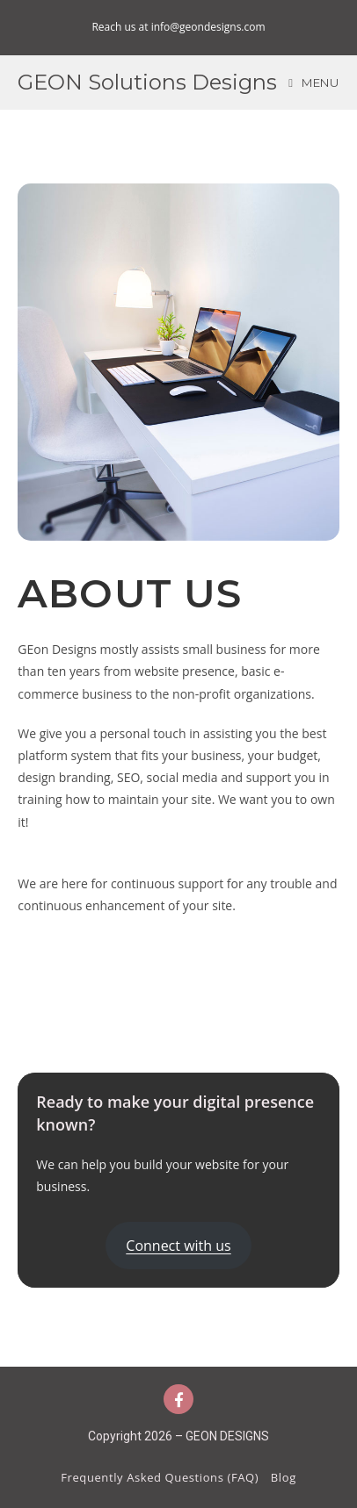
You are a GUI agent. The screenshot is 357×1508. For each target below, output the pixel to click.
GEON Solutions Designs (147, 82)
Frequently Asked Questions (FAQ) (160, 1477)
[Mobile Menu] (313, 82)
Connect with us (178, 1245)
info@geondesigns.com (208, 26)
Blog (283, 1477)
